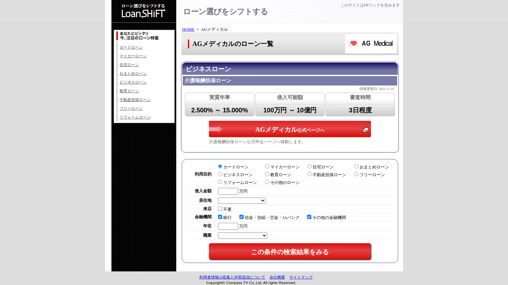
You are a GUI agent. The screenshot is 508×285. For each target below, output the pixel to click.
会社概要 (277, 277)
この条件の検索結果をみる (290, 252)
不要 (225, 209)
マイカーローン (133, 56)
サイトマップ (301, 277)
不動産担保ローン (135, 99)
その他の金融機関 (326, 217)
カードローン (131, 47)
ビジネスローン (133, 82)
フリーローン (131, 108)
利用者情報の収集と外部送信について (232, 277)
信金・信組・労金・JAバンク (269, 217)
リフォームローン (135, 117)
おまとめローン (133, 73)
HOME (188, 29)
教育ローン (129, 91)
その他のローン (282, 182)
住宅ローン (129, 65)
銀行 (225, 217)
